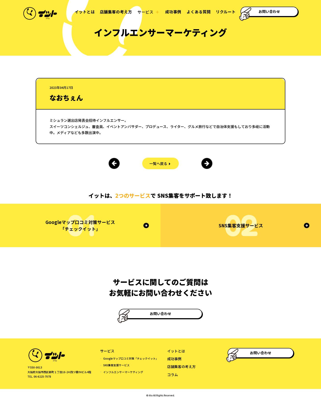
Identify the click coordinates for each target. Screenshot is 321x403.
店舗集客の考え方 (114, 12)
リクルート (225, 12)
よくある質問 (197, 12)
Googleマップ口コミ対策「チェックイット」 (130, 360)
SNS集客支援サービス (116, 366)
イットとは (83, 12)
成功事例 (172, 12)
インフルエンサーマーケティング (123, 373)
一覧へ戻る (158, 163)
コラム (172, 375)
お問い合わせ (270, 11)
